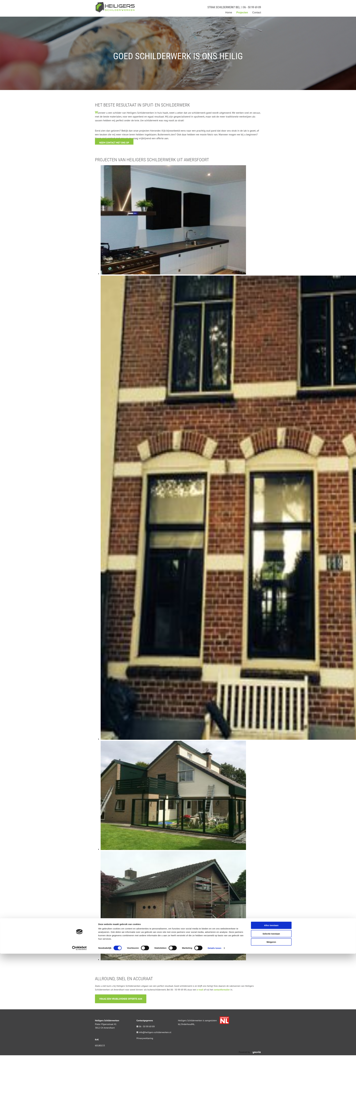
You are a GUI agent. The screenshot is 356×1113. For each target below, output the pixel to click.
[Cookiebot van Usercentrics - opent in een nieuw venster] (79, 596)
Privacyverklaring (145, 1038)
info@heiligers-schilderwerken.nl (155, 1032)
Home (228, 12)
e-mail (200, 989)
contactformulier (222, 989)
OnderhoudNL (187, 1024)
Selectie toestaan (271, 581)
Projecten (242, 12)
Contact (256, 12)
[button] (114, 142)
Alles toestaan (271, 573)
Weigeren (271, 589)
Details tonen (214, 595)
